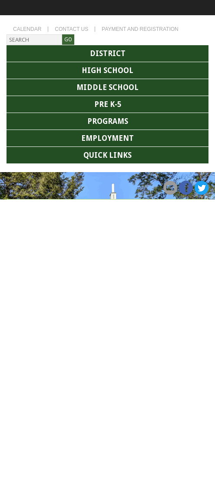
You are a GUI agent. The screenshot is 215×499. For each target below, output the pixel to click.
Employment (107, 138)
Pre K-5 (107, 104)
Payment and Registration (140, 29)
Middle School (107, 87)
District (108, 53)
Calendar (27, 29)
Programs (107, 121)
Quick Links (107, 155)
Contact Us (71, 29)
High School (107, 70)
